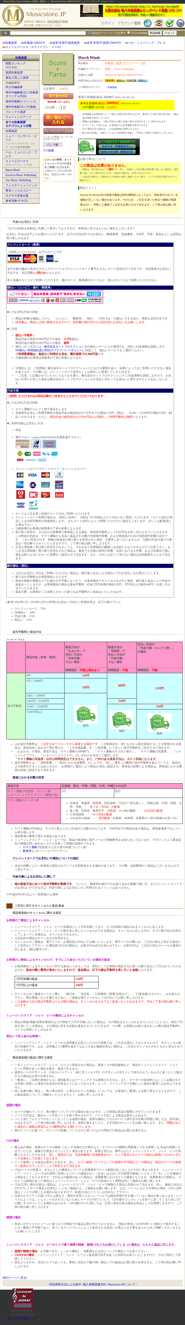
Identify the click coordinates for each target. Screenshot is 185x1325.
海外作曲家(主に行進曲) (21, 106)
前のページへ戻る (14, 1277)
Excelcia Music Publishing (21, 175)
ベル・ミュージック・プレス (147, 42)
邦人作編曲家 (14, 87)
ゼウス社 (13, 268)
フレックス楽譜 (16, 111)
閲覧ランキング (16, 63)
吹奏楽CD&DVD (34, 42)
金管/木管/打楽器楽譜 (66, 42)
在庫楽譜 (11, 131)
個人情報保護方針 (94, 1284)
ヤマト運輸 (30, 847)
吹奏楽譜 (11, 42)
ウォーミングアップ (18, 117)
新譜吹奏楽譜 (14, 72)
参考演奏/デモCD (16, 200)
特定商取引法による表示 (65, 1284)
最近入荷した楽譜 (17, 77)
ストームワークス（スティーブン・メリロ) (33, 47)
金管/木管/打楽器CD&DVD (104, 42)
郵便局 (27, 850)
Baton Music (13, 170)
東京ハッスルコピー (18, 190)
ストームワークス (17, 161)
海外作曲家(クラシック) (21, 101)
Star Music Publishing (18, 180)
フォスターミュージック (21, 185)
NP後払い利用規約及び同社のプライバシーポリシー (48, 350)
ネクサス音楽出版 (17, 195)
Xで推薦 (48, 150)
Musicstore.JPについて (122, 1284)
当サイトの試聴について (23, 1318)
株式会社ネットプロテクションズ (65, 346)
